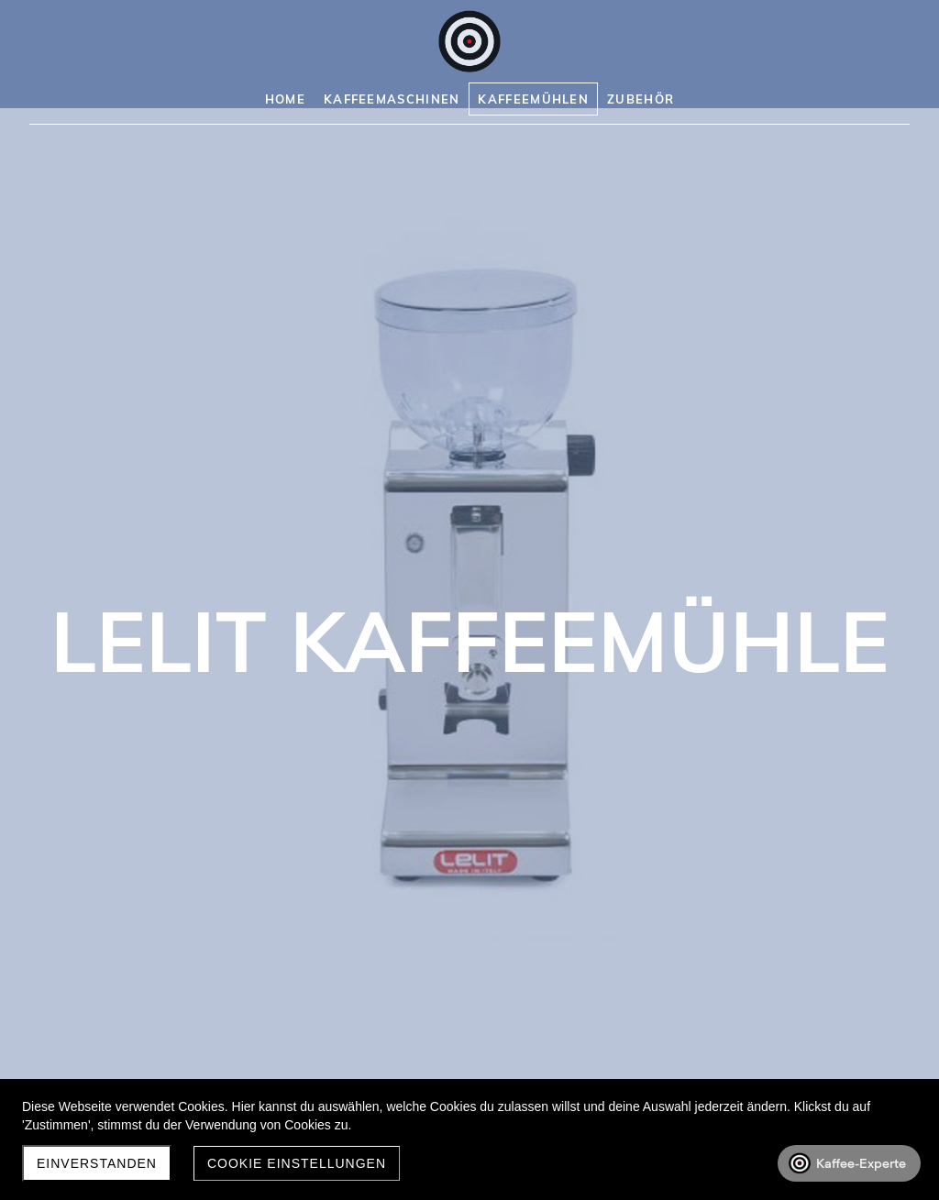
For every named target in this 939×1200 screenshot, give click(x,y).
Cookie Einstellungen (296, 1163)
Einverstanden (97, 1163)
